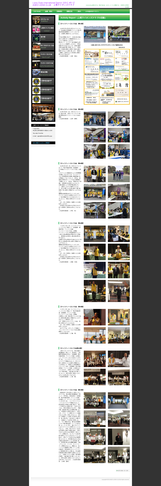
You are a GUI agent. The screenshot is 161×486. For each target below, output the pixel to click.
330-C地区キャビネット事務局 (41, 142)
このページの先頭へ (123, 470)
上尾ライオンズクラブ (54, 4)
